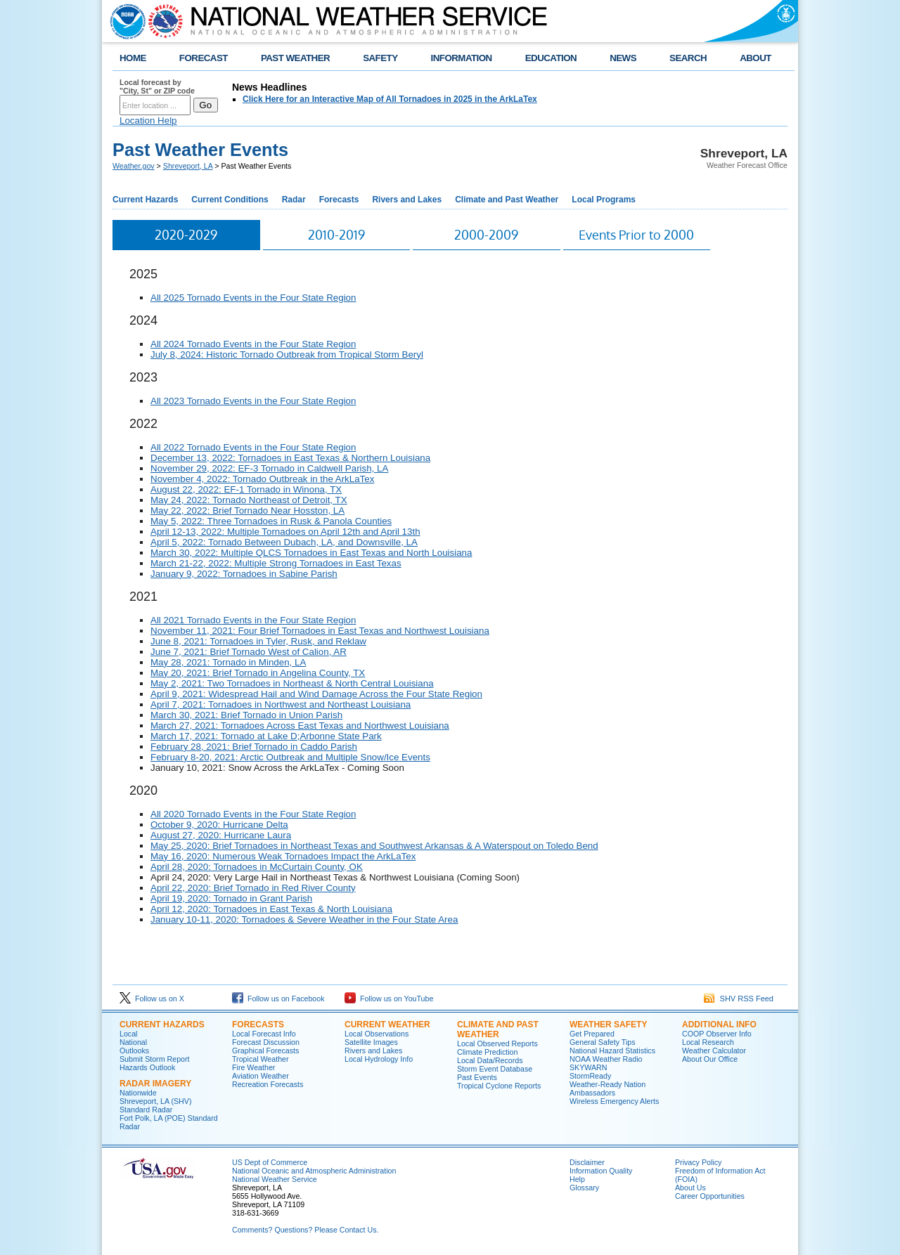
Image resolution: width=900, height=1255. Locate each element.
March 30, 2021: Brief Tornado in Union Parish (246, 715)
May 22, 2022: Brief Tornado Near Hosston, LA (247, 510)
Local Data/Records (490, 1060)
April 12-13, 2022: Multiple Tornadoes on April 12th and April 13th (285, 531)
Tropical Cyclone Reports (499, 1085)
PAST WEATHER (295, 58)
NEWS (623, 58)
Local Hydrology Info (379, 1059)
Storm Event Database (494, 1069)
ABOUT (755, 58)
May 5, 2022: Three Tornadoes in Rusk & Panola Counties (271, 521)
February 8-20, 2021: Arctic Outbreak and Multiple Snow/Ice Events (290, 757)
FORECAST (203, 58)
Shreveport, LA (188, 166)
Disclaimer (587, 1162)
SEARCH (688, 58)
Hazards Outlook (147, 1067)
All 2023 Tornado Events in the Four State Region (253, 401)
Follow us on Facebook (278, 998)
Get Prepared (592, 1033)
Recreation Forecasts (267, 1084)
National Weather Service (274, 1179)
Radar (294, 199)
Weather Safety (608, 1024)
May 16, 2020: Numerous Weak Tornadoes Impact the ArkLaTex (283, 856)
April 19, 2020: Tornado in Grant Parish (231, 898)
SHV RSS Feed (738, 998)
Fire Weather (253, 1067)
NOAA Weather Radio (606, 1059)
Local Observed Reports (497, 1043)
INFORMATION (461, 58)
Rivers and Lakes (407, 199)
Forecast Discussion (266, 1042)
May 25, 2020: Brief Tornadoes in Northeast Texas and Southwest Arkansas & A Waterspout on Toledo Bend (374, 845)
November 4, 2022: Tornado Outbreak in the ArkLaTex (262, 479)
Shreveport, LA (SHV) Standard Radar (155, 1105)
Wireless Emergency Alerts (614, 1101)
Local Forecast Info (264, 1033)
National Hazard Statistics (612, 1050)
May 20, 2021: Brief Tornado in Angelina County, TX (257, 673)
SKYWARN (588, 1067)
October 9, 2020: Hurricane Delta (219, 824)
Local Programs (604, 199)
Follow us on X (152, 998)
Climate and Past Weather (506, 199)
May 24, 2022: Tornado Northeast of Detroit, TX (248, 500)
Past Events (477, 1077)
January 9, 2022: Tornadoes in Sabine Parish (244, 573)
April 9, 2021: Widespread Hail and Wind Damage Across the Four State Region (316, 694)
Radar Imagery (155, 1083)
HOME (133, 58)
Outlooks (134, 1050)
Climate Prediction (487, 1052)
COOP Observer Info (717, 1033)
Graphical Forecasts (265, 1050)
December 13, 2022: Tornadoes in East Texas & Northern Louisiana (290, 458)
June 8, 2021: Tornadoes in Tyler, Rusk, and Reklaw (258, 641)
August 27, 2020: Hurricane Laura (220, 835)
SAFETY (380, 58)
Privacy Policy (698, 1162)
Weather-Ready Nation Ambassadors (607, 1088)
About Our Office (710, 1059)
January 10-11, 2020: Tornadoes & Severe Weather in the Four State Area (304, 919)
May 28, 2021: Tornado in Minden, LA (228, 662)
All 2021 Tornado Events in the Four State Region (253, 620)
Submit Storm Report (155, 1059)
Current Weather (387, 1024)
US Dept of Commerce (269, 1162)
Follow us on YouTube (389, 998)
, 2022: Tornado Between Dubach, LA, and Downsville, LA (297, 542)
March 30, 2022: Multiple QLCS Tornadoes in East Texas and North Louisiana (311, 552)
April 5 (163, 542)
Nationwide (138, 1092)
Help (577, 1179)
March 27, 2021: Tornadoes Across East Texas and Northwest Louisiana (299, 725)
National (133, 1042)
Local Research (708, 1042)
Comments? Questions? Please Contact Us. (305, 1229)
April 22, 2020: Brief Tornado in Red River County (253, 888)
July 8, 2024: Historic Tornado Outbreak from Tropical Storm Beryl (286, 354)
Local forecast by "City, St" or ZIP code (157, 86)
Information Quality (601, 1170)
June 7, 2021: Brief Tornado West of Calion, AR (248, 651)
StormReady (590, 1076)
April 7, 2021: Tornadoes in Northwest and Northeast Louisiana (280, 704)
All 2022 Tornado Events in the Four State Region (253, 447)
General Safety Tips (603, 1042)
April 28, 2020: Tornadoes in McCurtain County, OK (256, 866)
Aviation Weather (260, 1076)
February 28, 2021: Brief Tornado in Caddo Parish (253, 746)
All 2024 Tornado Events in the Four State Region (253, 344)
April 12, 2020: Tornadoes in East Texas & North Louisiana (271, 909)
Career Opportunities (710, 1196)
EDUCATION (551, 58)
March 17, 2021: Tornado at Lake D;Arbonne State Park (266, 736)
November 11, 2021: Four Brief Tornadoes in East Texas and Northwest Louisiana (319, 630)
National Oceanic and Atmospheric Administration (314, 1170)
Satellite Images (371, 1042)
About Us (690, 1187)
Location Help (148, 120)
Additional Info (719, 1024)
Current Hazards (145, 199)
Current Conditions (229, 199)
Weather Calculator (714, 1050)
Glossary (584, 1187)
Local (128, 1033)
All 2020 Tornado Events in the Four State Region (253, 814)
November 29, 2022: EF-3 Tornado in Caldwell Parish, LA (269, 468)
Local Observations (377, 1033)
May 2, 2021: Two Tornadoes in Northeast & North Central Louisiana (292, 683)
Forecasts (339, 199)
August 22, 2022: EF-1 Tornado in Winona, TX (246, 489)
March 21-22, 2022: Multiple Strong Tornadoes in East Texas (275, 563)
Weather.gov (133, 166)
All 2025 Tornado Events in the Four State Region (253, 297)
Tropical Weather (260, 1059)
